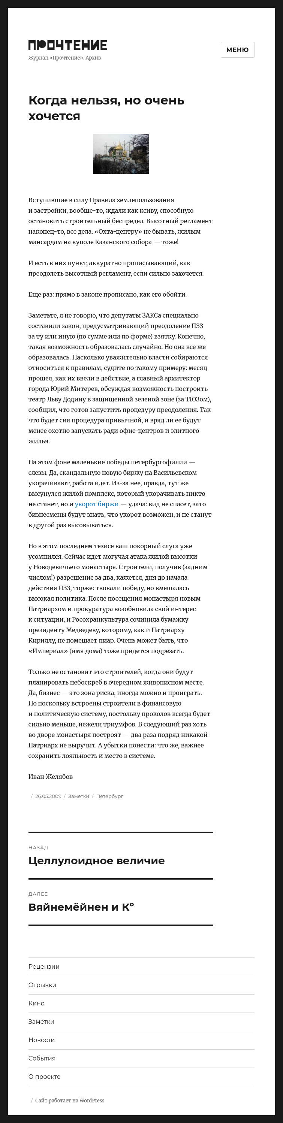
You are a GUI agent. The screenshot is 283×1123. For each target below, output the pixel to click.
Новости (41, 1040)
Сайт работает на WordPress (69, 1101)
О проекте (44, 1076)
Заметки (78, 796)
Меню (237, 50)
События (42, 1058)
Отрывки (42, 985)
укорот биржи (97, 504)
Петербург (109, 796)
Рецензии (44, 966)
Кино (36, 1003)
